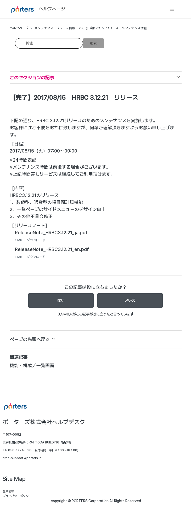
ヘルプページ (19, 28)
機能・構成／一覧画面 (32, 365)
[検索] (49, 43)
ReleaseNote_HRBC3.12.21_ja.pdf (51, 232)
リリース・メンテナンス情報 (126, 28)
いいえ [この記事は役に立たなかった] (130, 300)
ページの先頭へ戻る (33, 339)
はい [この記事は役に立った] (61, 300)
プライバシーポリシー (17, 496)
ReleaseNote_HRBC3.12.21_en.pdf (52, 249)
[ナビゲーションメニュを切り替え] (172, 9)
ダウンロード (36, 240)
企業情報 (8, 491)
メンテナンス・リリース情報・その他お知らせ (67, 28)
